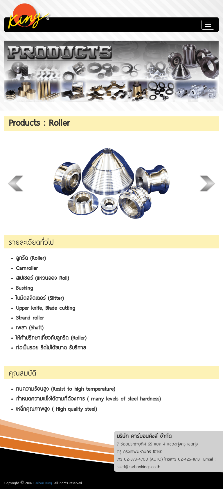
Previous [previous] (16, 183)
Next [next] (207, 183)
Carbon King (42, 482)
